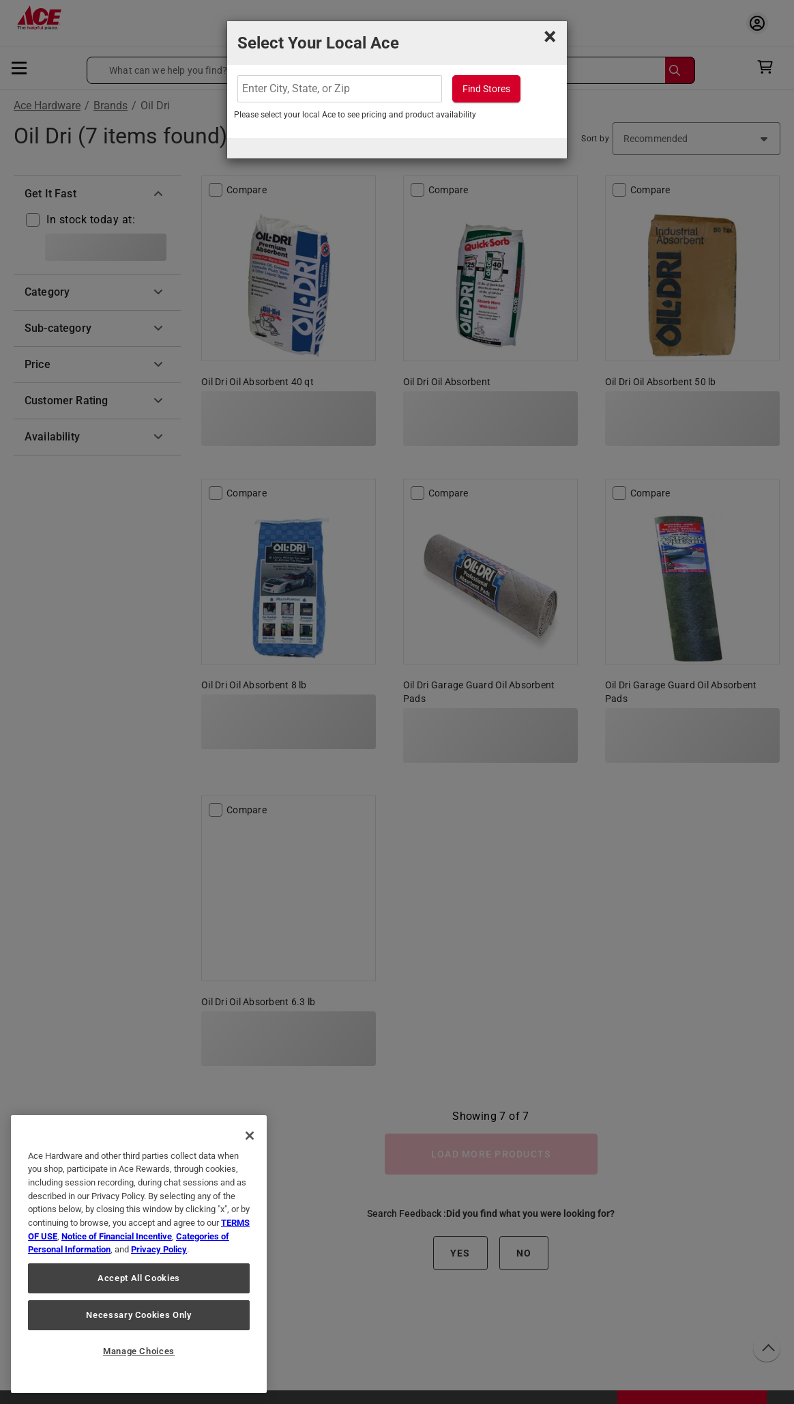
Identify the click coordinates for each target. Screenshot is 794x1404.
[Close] (250, 1136)
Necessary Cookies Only (138, 1315)
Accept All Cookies (139, 1278)
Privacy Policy (159, 1249)
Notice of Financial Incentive (116, 1236)
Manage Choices (139, 1351)
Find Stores (486, 88)
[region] (139, 1254)
